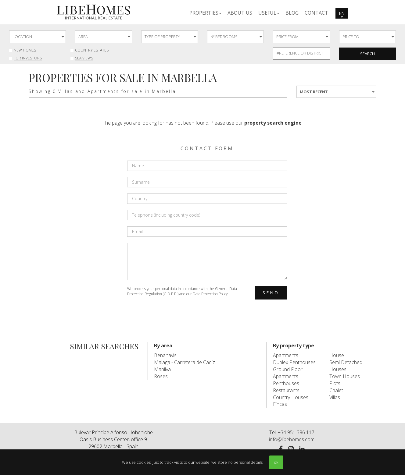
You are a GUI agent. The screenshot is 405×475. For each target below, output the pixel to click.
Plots (334, 383)
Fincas (280, 404)
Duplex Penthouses (294, 362)
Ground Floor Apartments (288, 373)
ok (276, 462)
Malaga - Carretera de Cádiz (184, 362)
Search (367, 53)
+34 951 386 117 (296, 432)
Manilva (162, 369)
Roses (161, 376)
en (342, 14)
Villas (334, 397)
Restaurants (286, 390)
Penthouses (286, 383)
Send (271, 293)
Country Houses (290, 397)
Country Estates (92, 50)
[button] (205, 12)
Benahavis (165, 355)
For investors (28, 58)
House (336, 355)
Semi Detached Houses (345, 366)
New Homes (25, 50)
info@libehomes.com (291, 439)
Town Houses (344, 376)
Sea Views (84, 58)
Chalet (336, 390)
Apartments (285, 355)
